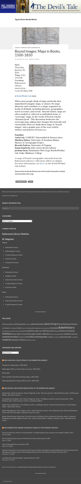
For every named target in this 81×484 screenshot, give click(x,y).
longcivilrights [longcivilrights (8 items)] (59, 334)
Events (17, 47)
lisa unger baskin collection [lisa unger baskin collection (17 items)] (38, 334)
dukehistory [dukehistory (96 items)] (66, 327)
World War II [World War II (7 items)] (29, 340)
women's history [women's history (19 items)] (18, 340)
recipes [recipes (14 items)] (50, 337)
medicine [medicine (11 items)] (22, 337)
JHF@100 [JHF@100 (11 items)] (24, 334)
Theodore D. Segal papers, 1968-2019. (15, 365)
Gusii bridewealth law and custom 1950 (15, 444)
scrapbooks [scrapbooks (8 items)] (74, 337)
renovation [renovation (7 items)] (56, 337)
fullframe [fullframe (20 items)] (46, 331)
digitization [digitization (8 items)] (38, 328)
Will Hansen (35, 59)
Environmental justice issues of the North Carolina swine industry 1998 (26, 438)
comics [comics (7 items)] (24, 328)
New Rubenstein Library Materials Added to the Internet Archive (31, 428)
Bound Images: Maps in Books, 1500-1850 (38, 53)
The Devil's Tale (7, 481)
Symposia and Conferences (30, 47)
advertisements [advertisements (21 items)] (37, 324)
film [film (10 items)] (41, 331)
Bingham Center (10, 276)
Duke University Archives (14, 280)
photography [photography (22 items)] (41, 337)
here (42, 163)
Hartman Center (10, 259)
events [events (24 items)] (30, 330)
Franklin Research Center (14, 255)
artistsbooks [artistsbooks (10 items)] (6, 328)
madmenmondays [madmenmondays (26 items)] (10, 336)
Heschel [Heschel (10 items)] (56, 331)
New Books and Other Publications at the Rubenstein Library (29, 388)
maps (30, 181)
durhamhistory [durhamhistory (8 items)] (6, 331)
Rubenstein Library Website (15, 234)
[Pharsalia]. (6, 373)
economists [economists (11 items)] (23, 331)
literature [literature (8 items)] (52, 334)
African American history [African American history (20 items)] (66, 324)
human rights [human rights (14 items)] (16, 334)
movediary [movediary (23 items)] (30, 336)
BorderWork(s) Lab (24, 96)
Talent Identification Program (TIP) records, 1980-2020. (20, 381)
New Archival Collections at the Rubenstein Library (25, 360)
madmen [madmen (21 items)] (67, 334)
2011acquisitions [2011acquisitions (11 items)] (8, 324)
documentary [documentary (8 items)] (46, 328)
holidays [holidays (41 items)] (6, 333)
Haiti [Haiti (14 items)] (52, 331)
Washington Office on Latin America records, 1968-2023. (21, 369)
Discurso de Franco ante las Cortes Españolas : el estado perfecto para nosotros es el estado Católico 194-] (37, 433)
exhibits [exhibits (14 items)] (36, 331)
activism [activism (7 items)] (28, 324)
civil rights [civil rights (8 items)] (13, 328)
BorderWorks (21, 181)
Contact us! (14, 195)
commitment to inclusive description (29, 467)
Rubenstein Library (11, 247)
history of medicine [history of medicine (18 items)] (67, 331)
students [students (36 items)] (6, 339)
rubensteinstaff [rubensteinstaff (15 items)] (65, 337)
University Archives (12, 262)
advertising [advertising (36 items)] (50, 323)
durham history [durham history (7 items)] (15, 331)
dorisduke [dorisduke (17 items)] (54, 328)
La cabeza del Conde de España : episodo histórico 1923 (20, 458)
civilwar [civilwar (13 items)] (19, 328)
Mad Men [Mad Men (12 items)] (74, 334)
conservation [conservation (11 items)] (30, 328)
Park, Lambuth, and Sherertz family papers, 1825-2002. (20, 377)
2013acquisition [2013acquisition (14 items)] (20, 324)
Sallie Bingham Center (12, 251)
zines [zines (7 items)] (34, 340)
